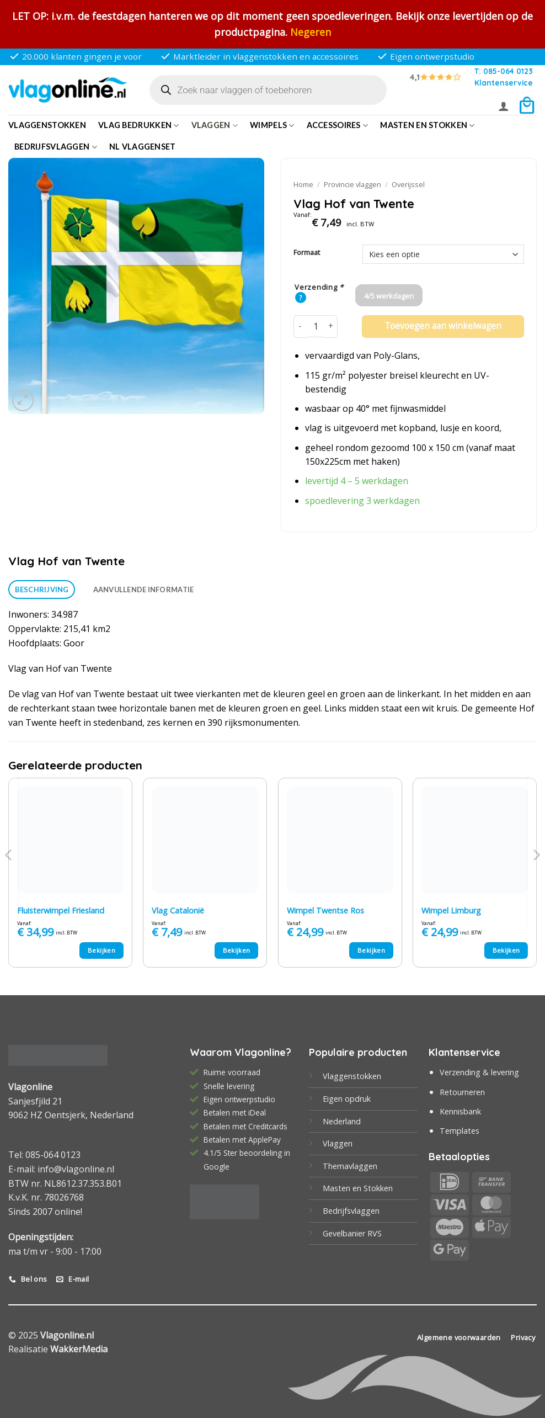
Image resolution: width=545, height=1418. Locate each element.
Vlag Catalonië (178, 911)
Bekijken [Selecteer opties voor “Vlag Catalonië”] (236, 950)
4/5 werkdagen (389, 296)
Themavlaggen (350, 1166)
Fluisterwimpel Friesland (60, 911)
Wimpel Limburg (451, 911)
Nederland (342, 1121)
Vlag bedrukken (138, 125)
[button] (503, 106)
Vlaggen (214, 125)
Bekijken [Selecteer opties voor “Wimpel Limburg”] (506, 950)
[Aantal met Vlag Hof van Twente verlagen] (300, 326)
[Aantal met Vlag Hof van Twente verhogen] (331, 326)
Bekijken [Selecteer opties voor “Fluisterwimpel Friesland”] (101, 950)
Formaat (306, 253)
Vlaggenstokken (47, 125)
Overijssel (408, 184)
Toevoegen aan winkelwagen (442, 326)
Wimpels (272, 125)
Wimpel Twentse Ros (325, 911)
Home (303, 184)
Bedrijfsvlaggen (351, 1210)
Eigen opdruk (347, 1098)
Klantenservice (503, 82)
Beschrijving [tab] (42, 589)
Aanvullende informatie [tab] (143, 589)
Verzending (319, 287)
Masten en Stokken (427, 125)
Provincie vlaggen (352, 184)
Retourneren (462, 1092)
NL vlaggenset (142, 146)
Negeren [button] (310, 32)
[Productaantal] (315, 326)
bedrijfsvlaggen (55, 147)
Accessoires (337, 125)
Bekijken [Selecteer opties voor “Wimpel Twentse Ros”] (371, 950)
